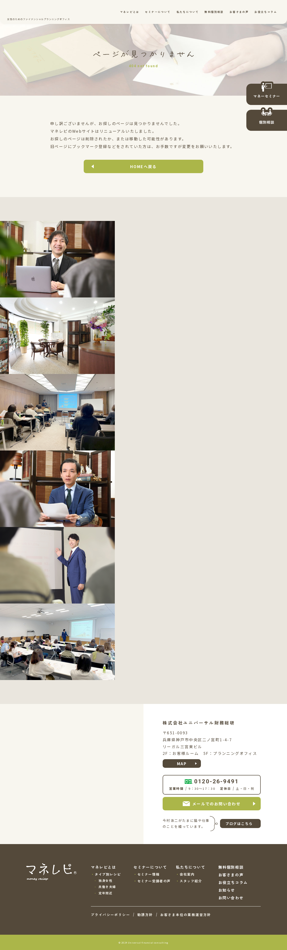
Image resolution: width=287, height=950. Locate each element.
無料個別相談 (214, 12)
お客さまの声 (239, 12)
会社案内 (187, 874)
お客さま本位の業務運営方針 (185, 914)
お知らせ (226, 890)
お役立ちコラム (265, 12)
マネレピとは (129, 12)
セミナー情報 (148, 874)
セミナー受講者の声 (154, 881)
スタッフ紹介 (191, 881)
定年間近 (105, 893)
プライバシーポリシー (110, 914)
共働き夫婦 (107, 886)
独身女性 (105, 880)
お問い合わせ (231, 898)
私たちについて (188, 12)
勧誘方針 (145, 914)
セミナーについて (158, 12)
